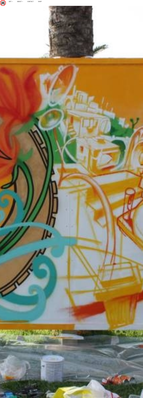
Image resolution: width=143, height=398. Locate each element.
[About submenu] (22, 1)
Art (10, 1)
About (19, 1)
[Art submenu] (12, 1)
